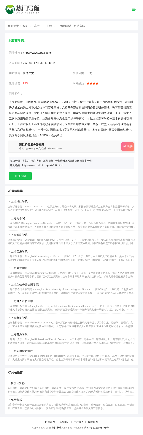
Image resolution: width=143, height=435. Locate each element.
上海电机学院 (18, 318)
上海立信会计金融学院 (23, 284)
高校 (37, 26)
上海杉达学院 (18, 201)
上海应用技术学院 (20, 351)
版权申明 (64, 422)
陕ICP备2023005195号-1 (97, 427)
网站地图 (93, 422)
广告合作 (50, 422)
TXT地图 (78, 422)
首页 (25, 26)
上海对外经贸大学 (20, 301)
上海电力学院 (18, 334)
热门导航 (56, 427)
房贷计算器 (16, 383)
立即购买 (128, 146)
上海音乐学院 (18, 251)
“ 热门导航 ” (36, 160)
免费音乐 (15, 400)
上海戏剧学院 (18, 235)
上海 (49, 26)
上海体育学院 (18, 268)
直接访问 (20, 176)
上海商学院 (16, 218)
